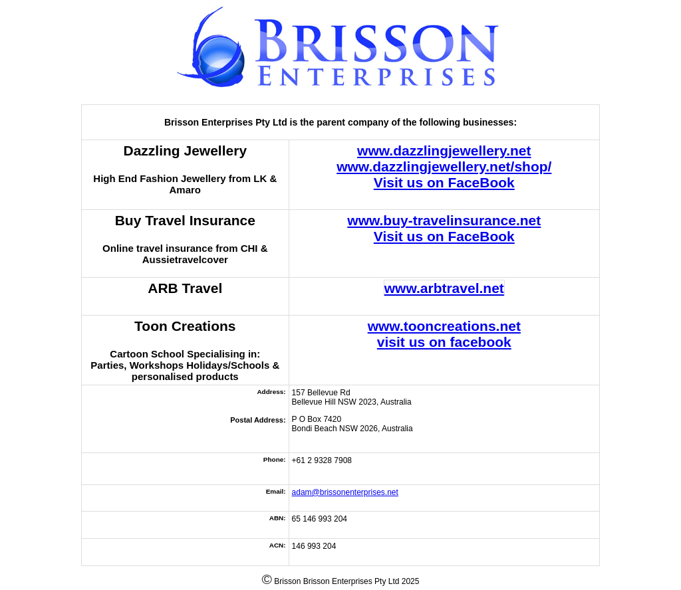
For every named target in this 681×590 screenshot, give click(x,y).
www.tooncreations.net (444, 326)
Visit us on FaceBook (444, 182)
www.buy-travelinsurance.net (444, 220)
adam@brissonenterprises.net (345, 492)
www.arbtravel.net (444, 288)
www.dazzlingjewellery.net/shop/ (444, 166)
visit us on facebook (444, 341)
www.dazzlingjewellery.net (444, 150)
